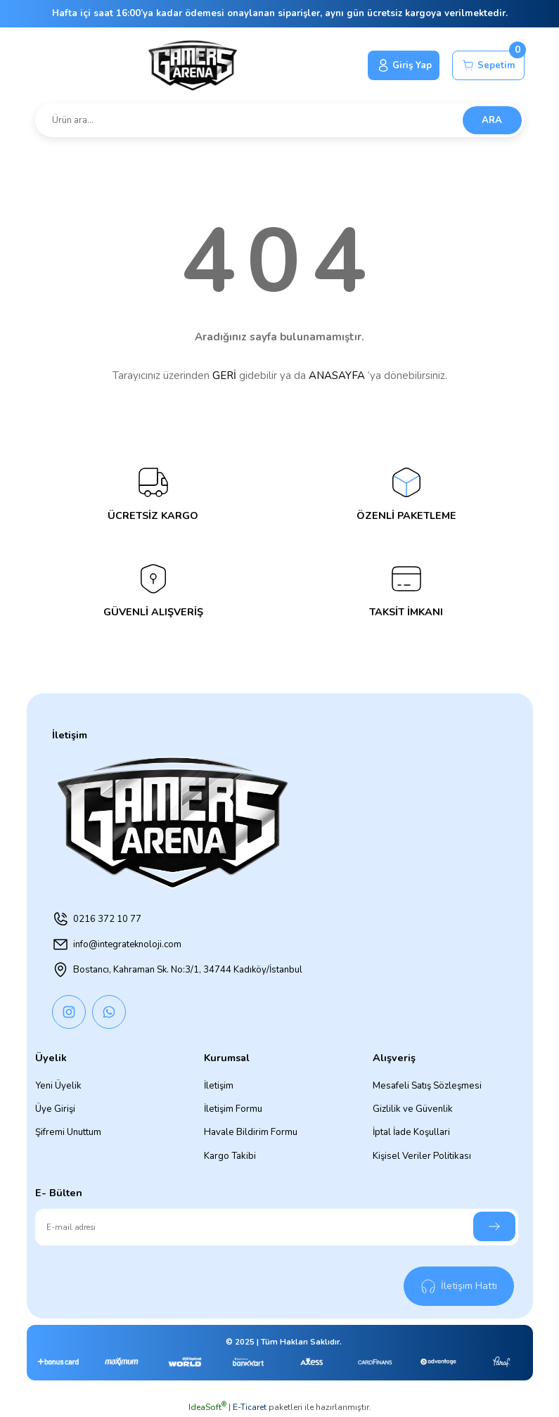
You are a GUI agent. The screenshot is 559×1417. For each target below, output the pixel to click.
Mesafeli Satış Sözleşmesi (427, 1085)
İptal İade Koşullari (411, 1132)
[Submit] (494, 1226)
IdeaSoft (207, 1407)
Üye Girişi (55, 1109)
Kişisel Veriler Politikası (422, 1156)
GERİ (224, 375)
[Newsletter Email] (276, 1227)
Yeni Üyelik (58, 1085)
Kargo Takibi (230, 1156)
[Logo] (192, 65)
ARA (492, 120)
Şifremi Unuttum (68, 1132)
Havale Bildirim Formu (250, 1132)
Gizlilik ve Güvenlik (413, 1109)
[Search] (280, 120)
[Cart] (488, 65)
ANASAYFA (337, 375)
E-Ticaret (249, 1407)
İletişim (218, 1085)
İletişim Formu (233, 1109)
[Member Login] (403, 65)
